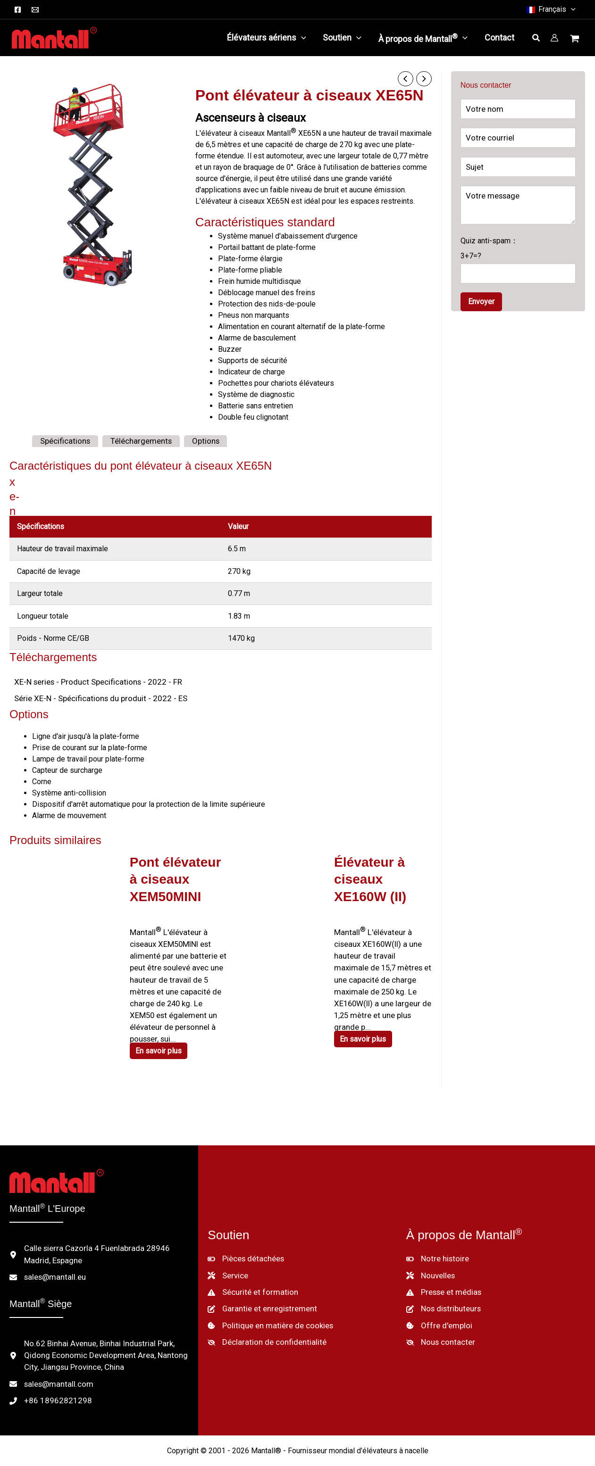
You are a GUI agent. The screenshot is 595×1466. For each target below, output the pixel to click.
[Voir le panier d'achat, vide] (575, 39)
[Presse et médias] (443, 1269)
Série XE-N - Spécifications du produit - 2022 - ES (93, 696)
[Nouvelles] (430, 1253)
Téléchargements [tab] (134, 439)
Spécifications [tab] (63, 439)
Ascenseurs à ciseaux (250, 117)
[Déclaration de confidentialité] (263, 1317)
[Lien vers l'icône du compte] (554, 37)
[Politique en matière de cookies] (267, 1301)
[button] (571, 9)
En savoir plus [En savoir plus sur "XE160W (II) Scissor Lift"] (365, 1019)
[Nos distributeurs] (442, 1285)
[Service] (227, 1253)
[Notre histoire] (436, 1236)
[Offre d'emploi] (437, 1301)
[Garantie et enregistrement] (259, 1285)
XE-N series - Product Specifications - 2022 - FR (92, 680)
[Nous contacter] (438, 1317)
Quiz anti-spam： (518, 256)
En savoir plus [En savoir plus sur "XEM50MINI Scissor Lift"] (160, 1031)
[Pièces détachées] (245, 1236)
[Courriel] (35, 10)
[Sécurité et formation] (250, 1269)
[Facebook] (18, 10)
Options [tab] (196, 439)
